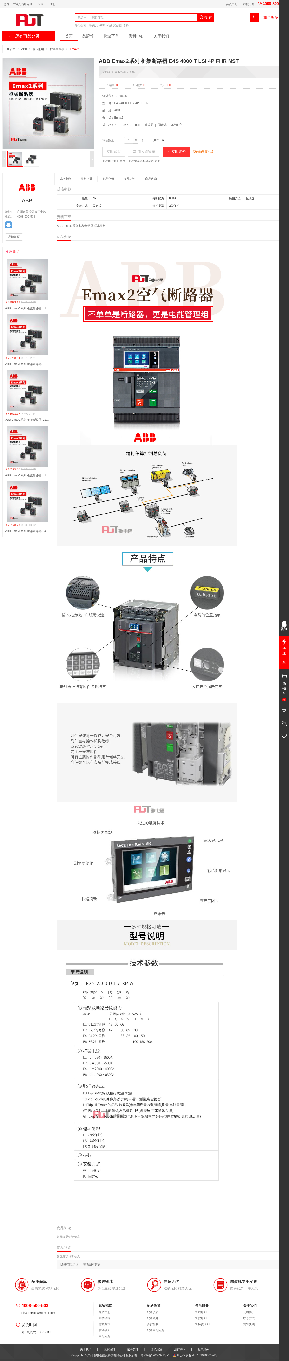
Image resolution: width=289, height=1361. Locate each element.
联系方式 (249, 1318)
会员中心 (231, 4)
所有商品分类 (24, 36)
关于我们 (161, 36)
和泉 (109, 25)
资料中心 (136, 36)
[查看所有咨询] (92, 1264)
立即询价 (176, 151)
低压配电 (38, 49)
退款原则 (201, 1318)
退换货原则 (202, 1324)
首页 (69, 36)
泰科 (126, 25)
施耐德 (117, 25)
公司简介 (249, 1312)
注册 (52, 4)
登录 (41, 4)
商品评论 (129, 178)
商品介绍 (108, 178)
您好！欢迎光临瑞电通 (18, 4)
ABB (102, 25)
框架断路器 (57, 49)
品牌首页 (14, 237)
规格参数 (65, 178)
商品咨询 (151, 178)
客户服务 (203, 1349)
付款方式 (104, 1324)
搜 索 (205, 17)
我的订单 (249, 4)
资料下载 (86, 178)
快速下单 (111, 36)
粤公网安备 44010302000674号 (195, 1355)
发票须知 (104, 1330)
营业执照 (249, 1324)
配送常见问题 (155, 1330)
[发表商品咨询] (69, 1264)
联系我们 (109, 1349)
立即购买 (113, 151)
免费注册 (104, 1312)
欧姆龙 (93, 25)
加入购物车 (143, 151)
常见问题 (104, 1336)
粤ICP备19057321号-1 (155, 1355)
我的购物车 (273, 18)
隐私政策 (156, 1349)
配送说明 (152, 1312)
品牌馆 (88, 36)
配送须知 (152, 1318)
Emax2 (74, 49)
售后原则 (201, 1312)
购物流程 (104, 1318)
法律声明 (180, 1349)
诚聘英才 (132, 1349)
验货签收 (152, 1324)
